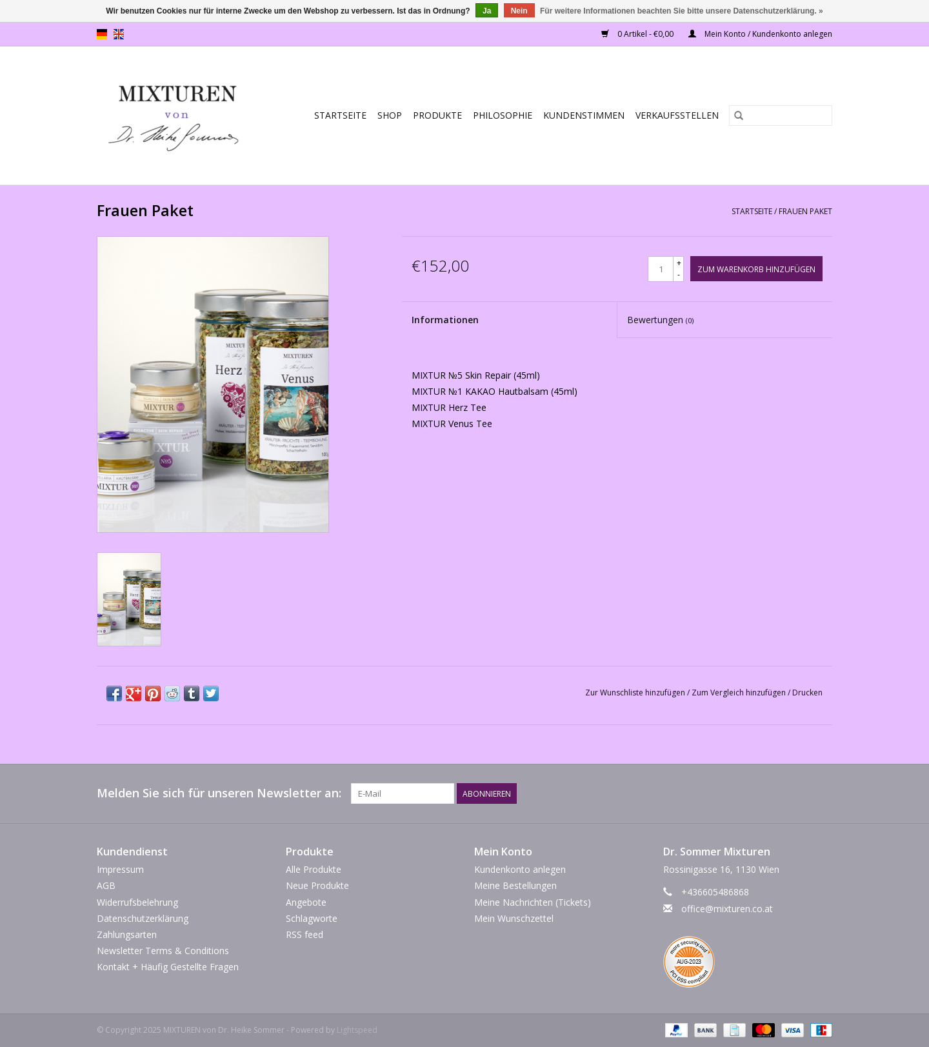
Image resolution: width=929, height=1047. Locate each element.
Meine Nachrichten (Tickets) (532, 902)
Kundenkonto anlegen (520, 869)
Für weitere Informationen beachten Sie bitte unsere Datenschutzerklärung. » (681, 10)
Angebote (306, 902)
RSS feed (304, 934)
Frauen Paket (805, 211)
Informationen (445, 320)
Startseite (340, 115)
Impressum (120, 869)
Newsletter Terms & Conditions (163, 950)
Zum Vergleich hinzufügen (740, 692)
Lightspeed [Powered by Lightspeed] (357, 1029)
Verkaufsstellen (677, 115)
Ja (487, 10)
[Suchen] (780, 115)
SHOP (389, 115)
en (119, 34)
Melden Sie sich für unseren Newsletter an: (219, 793)
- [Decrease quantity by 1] (678, 274)
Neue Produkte (317, 885)
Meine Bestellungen (515, 885)
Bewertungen (660, 320)
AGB (106, 885)
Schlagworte (311, 918)
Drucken (807, 692)
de (102, 34)
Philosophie (502, 115)
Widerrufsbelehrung (137, 902)
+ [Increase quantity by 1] (679, 262)
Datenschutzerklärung (142, 918)
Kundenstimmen (583, 115)
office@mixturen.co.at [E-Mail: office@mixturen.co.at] (727, 908)
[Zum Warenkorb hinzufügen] (756, 268)
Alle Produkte (313, 869)
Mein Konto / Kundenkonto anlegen (760, 33)
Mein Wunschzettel (514, 918)
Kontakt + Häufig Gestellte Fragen (168, 967)
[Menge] (661, 269)
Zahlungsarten (127, 934)
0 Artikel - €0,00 (638, 33)
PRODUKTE (437, 115)
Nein (519, 10)
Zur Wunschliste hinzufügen (636, 692)
